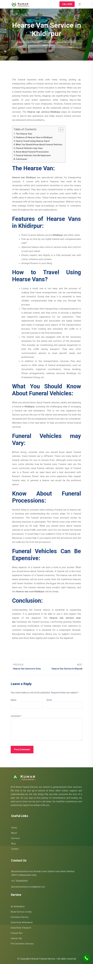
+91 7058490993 (19, 881)
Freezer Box (17, 933)
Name (13, 700)
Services (15, 838)
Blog (13, 843)
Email (49, 700)
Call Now (67, 4)
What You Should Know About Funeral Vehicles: (39, 144)
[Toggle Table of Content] (59, 129)
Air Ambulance (18, 906)
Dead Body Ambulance (22, 922)
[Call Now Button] (86, 958)
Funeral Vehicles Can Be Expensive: (33, 155)
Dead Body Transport (21, 927)
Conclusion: (21, 159)
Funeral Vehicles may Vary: (29, 148)
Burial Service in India (21, 911)
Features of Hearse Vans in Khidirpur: (34, 137)
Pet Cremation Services (22, 943)
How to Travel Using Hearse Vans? (33, 141)
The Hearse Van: (24, 134)
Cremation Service (19, 917)
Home (14, 827)
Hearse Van (16, 938)
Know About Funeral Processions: (32, 152)
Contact (14, 849)
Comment (16, 716)
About (14, 833)
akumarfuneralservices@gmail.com (28, 886)
